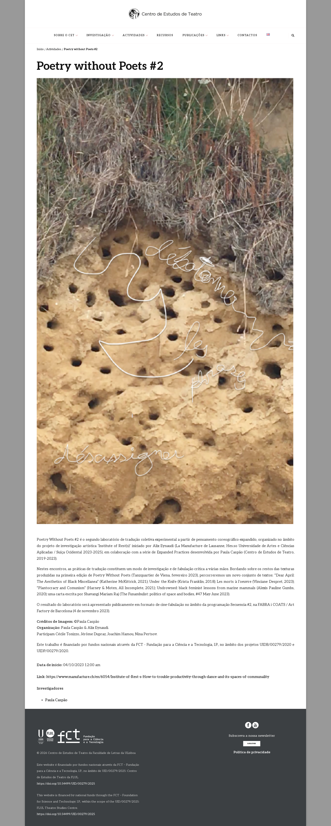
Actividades (134, 35)
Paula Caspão (56, 700)
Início (40, 49)
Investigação (99, 35)
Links (220, 35)
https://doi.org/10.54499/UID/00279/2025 (66, 783)
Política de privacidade (251, 752)
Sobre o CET (64, 35)
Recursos (165, 35)
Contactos (247, 35)
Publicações (193, 35)
